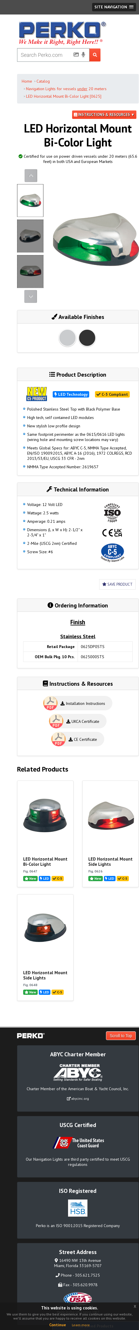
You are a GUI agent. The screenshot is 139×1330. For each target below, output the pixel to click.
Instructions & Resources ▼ (104, 114)
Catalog (43, 81)
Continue (57, 1324)
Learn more (81, 1325)
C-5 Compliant (112, 394)
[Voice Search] (83, 55)
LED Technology (71, 394)
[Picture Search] (74, 55)
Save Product (117, 584)
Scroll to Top (121, 1035)
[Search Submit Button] (95, 55)
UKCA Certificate (82, 721)
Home (27, 81)
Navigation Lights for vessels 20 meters (66, 88)
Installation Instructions (83, 703)
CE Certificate (83, 739)
